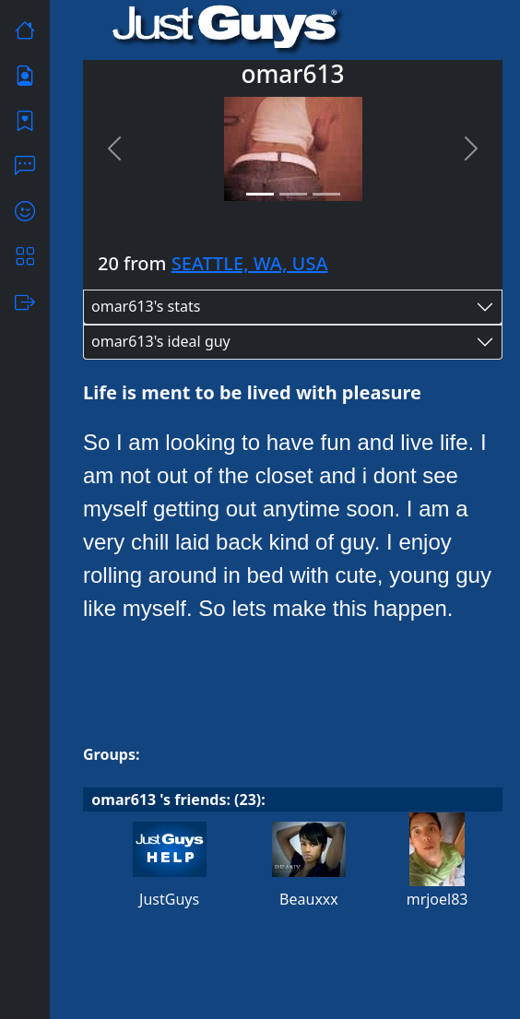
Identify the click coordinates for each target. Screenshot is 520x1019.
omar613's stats (145, 306)
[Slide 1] (260, 194)
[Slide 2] (293, 194)
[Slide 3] (326, 194)
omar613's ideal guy (160, 341)
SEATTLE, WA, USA (249, 263)
